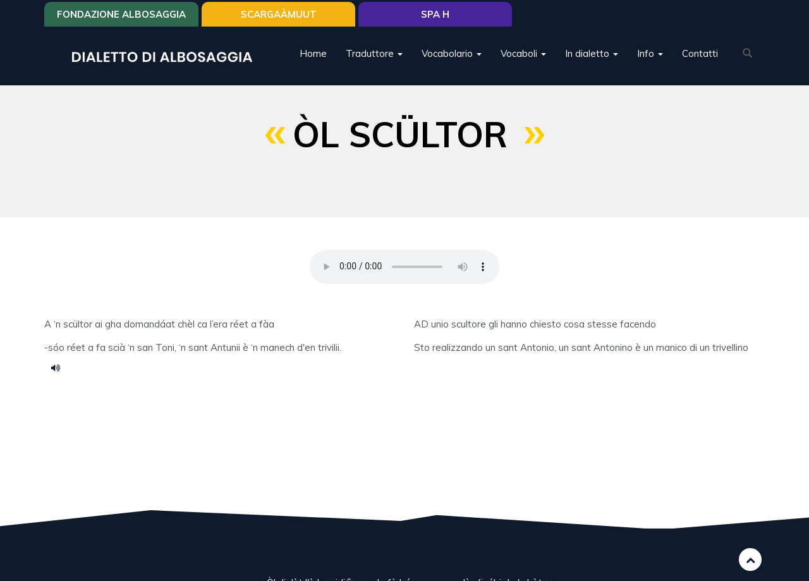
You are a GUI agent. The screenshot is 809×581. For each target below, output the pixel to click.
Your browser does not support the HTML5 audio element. (404, 267)
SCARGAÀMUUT (279, 14)
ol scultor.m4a (60, 367)
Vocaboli (523, 53)
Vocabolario (452, 53)
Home (313, 53)
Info (650, 53)
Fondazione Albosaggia (121, 14)
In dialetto (591, 53)
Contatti (700, 53)
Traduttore (374, 53)
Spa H (435, 14)
